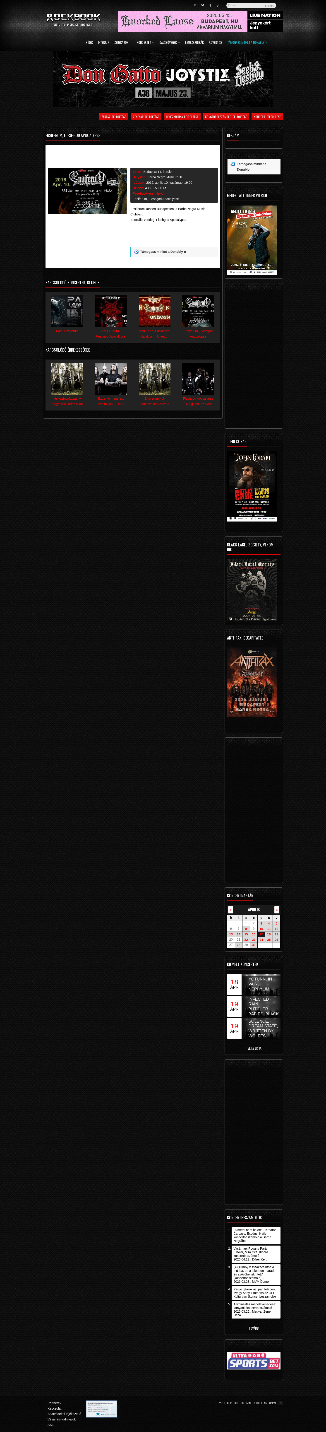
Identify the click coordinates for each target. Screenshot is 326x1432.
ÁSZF (52, 1425)
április (254, 909)
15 (246, 934)
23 (254, 939)
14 (238, 934)
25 (269, 939)
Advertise (215, 43)
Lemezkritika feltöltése (182, 116)
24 (261, 939)
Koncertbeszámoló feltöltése (226, 116)
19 (276, 934)
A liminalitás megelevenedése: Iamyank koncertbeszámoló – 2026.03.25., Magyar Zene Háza (254, 1309)
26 (276, 939)
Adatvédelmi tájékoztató (64, 1414)
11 (269, 929)
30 (254, 945)
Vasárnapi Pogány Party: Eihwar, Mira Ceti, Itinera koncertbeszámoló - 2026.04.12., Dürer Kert (250, 1254)
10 (261, 929)
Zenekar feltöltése (146, 116)
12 (276, 929)
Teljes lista (253, 1048)
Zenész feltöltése (113, 116)
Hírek (89, 43)
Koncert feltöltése (267, 116)
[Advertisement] (174, 236)
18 (269, 934)
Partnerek (54, 1403)
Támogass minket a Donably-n (247, 43)
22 (246, 939)
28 (238, 945)
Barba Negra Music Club (164, 177)
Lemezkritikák (194, 43)
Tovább (254, 1328)
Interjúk (103, 43)
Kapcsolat (54, 1408)
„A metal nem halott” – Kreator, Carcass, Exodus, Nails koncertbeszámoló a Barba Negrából (254, 1235)
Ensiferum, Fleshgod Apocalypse (156, 199)
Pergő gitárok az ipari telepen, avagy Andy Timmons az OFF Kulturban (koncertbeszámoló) (254, 1292)
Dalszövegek (169, 43)
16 (254, 934)
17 (261, 934)
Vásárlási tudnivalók (62, 1419)
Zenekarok (123, 43)
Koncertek (145, 43)
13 (231, 934)
